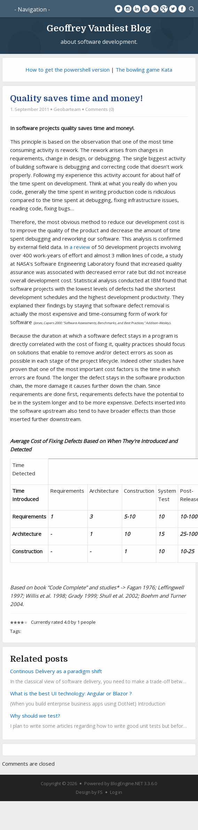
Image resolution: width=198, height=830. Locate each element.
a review (80, 246)
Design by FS (89, 792)
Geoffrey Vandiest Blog (99, 28)
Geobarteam (67, 109)
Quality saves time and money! (76, 98)
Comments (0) (99, 109)
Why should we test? (35, 715)
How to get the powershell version (67, 69)
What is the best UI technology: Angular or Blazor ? (71, 693)
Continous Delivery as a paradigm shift (56, 671)
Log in (116, 792)
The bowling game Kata (144, 69)
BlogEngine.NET (127, 783)
